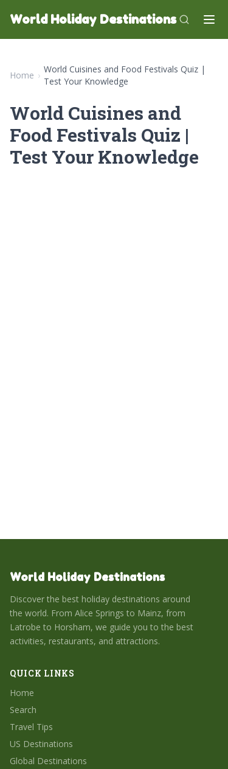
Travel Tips (31, 726)
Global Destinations (48, 761)
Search (23, 709)
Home (22, 75)
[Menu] (209, 19)
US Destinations (41, 744)
